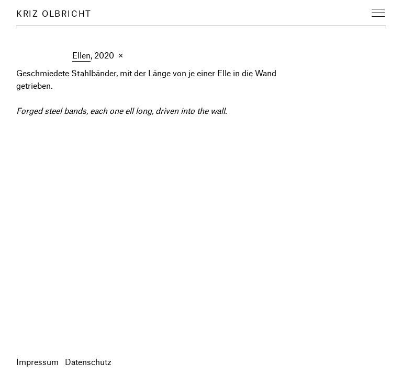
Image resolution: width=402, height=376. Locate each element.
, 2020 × (97, 56)
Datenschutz (88, 362)
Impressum (37, 362)
